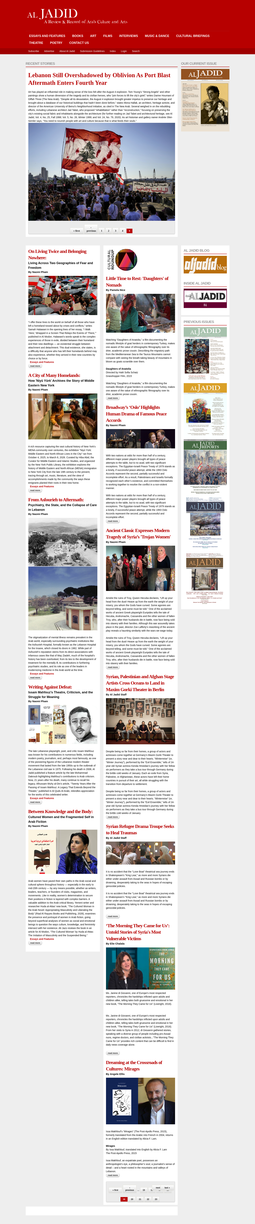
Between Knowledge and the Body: (60, 811)
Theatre (36, 43)
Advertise (49, 51)
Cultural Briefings (193, 36)
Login (124, 51)
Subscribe (33, 51)
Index (113, 51)
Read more (36, 366)
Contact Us (79, 43)
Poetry (56, 43)
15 (144, 1190)
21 (140, 1199)
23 (156, 1199)
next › (158, 1188)
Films (107, 36)
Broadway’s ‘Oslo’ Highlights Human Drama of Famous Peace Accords (136, 414)
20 (132, 1199)
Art (93, 36)
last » (167, 1188)
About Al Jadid (67, 51)
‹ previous (91, 229)
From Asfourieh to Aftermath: (56, 499)
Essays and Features (47, 36)
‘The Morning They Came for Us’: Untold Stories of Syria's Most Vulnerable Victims (138, 932)
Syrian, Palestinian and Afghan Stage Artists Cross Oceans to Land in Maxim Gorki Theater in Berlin (140, 683)
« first (76, 230)
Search (136, 51)
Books (77, 36)
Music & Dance (157, 36)
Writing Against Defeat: (50, 687)
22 (148, 1199)
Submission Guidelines (92, 51)
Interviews (128, 36)
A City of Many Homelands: (54, 375)
